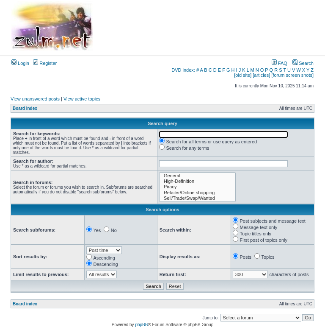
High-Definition (197, 181)
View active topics (81, 98)
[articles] (261, 75)
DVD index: (183, 70)
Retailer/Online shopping (197, 193)
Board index (25, 108)
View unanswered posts (35, 98)
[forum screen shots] (292, 75)
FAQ (279, 63)
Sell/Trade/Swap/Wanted (197, 198)
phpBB (141, 324)
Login (20, 63)
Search (303, 63)
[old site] (242, 75)
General (197, 176)
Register (45, 63)
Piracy (197, 187)
